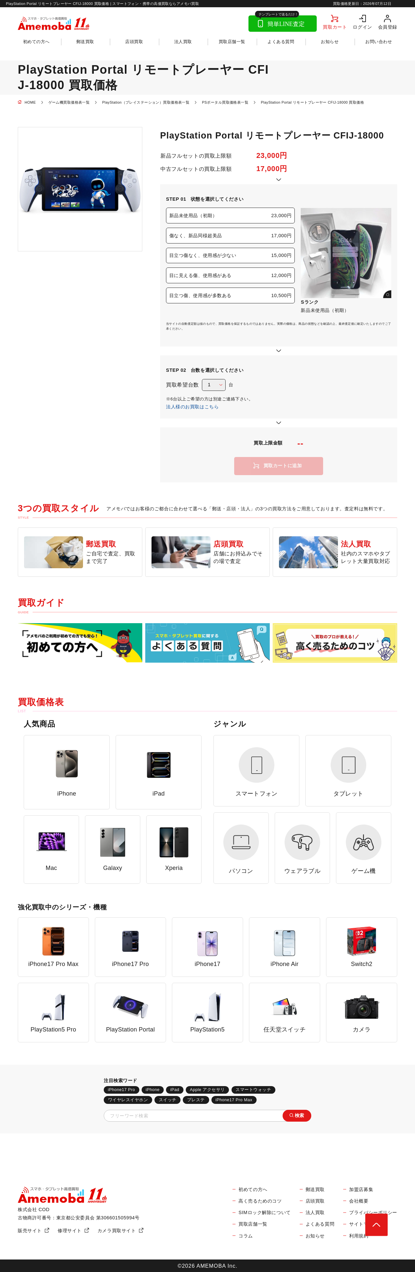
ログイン (362, 26)
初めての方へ (36, 41)
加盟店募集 (361, 1189)
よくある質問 (280, 41)
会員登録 (387, 26)
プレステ (196, 1100)
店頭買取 (134, 41)
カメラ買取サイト (116, 1230)
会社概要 (358, 1201)
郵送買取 (85, 41)
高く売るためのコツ (260, 1201)
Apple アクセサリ (207, 1089)
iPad (174, 1089)
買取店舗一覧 (232, 41)
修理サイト (70, 1230)
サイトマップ (363, 1224)
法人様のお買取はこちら (192, 406)
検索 (299, 1115)
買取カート (335, 26)
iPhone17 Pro (121, 1089)
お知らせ (330, 41)
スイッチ (168, 1100)
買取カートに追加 (282, 465)
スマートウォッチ (253, 1089)
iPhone (152, 1089)
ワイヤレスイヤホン (128, 1100)
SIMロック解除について (264, 1212)
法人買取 (183, 41)
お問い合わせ (378, 41)
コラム (245, 1235)
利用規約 (358, 1235)
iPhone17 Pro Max (233, 1100)
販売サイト (30, 1230)
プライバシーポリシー (373, 1212)
